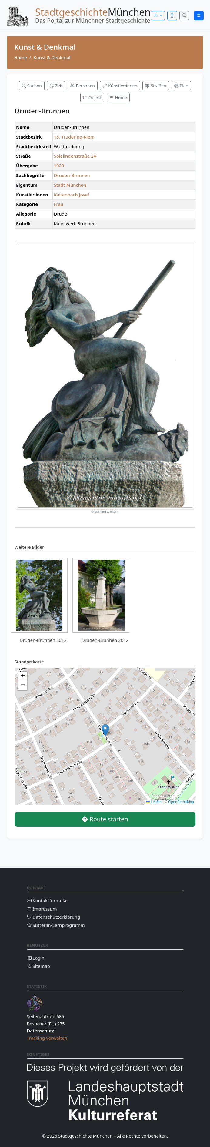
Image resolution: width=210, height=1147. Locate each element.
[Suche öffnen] (184, 15)
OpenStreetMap (181, 802)
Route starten (105, 819)
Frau (58, 204)
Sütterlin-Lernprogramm (56, 925)
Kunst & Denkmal (51, 57)
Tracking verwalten (47, 1038)
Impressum (42, 909)
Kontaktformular (47, 900)
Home (20, 57)
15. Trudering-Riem (74, 137)
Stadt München (70, 185)
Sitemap (38, 966)
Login (36, 958)
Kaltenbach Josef (71, 195)
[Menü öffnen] (199, 15)
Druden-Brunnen (72, 175)
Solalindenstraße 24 (75, 156)
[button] (105, 730)
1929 (59, 166)
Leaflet (154, 802)
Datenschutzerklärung (53, 917)
